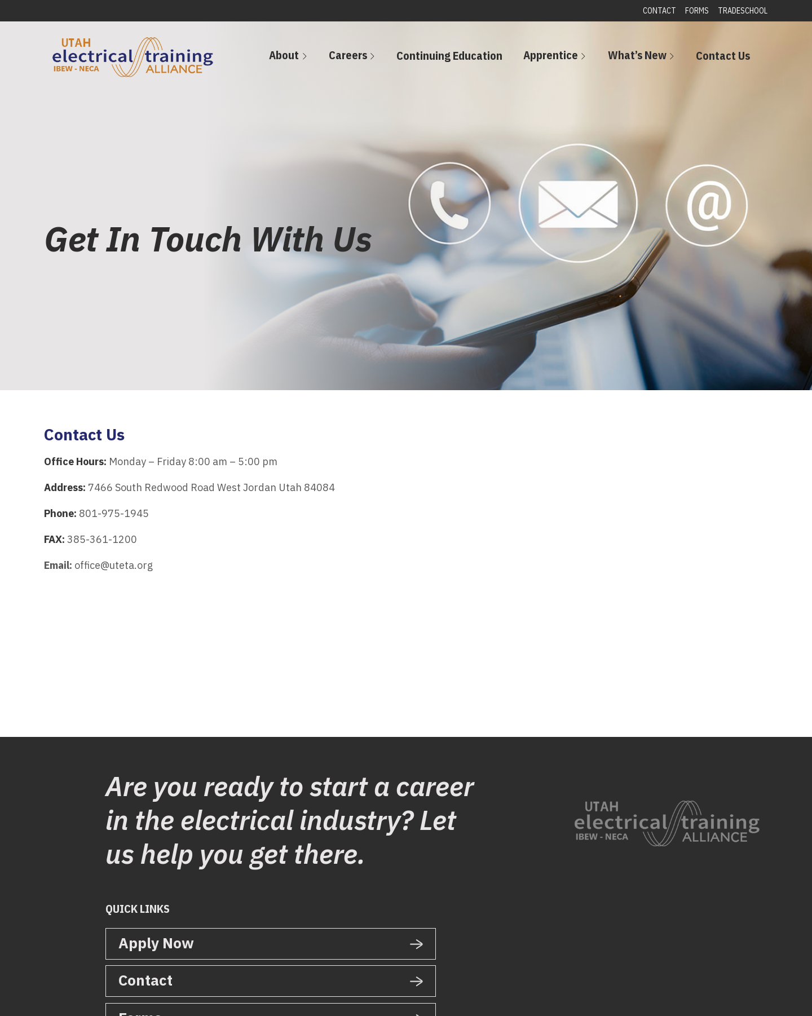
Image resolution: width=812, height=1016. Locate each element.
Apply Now (156, 942)
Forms (693, 11)
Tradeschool (739, 11)
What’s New (654, 58)
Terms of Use (375, 995)
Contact (655, 11)
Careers (400, 58)
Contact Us (729, 59)
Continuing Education (491, 59)
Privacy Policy (322, 995)
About (348, 58)
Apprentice (580, 58)
